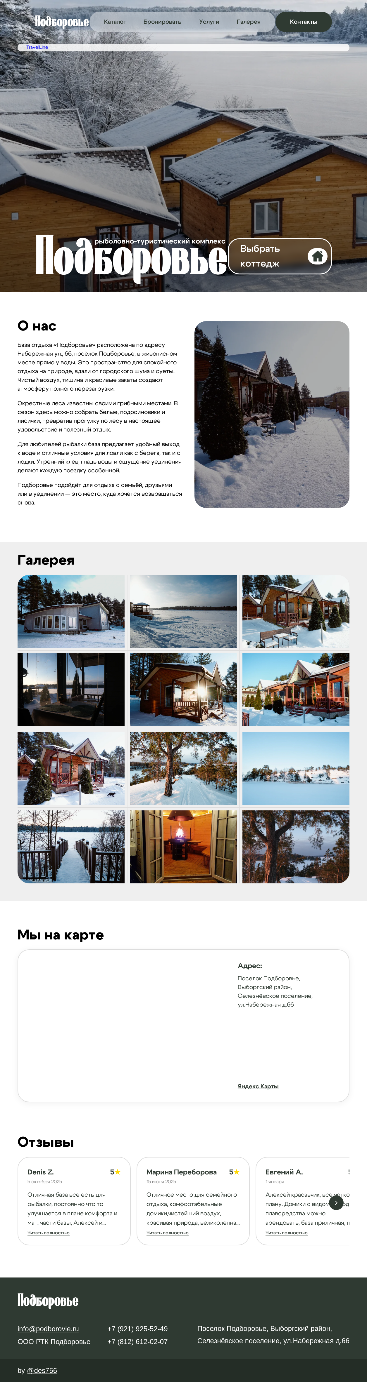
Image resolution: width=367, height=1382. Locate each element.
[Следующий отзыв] (336, 1202)
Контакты (303, 22)
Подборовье (62, 21)
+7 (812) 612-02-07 (137, 1342)
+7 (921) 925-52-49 (137, 1329)
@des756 (42, 1370)
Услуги (209, 22)
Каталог (115, 22)
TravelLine (37, 47)
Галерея (249, 22)
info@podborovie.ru (48, 1329)
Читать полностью (48, 1232)
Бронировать (163, 22)
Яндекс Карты (258, 1086)
